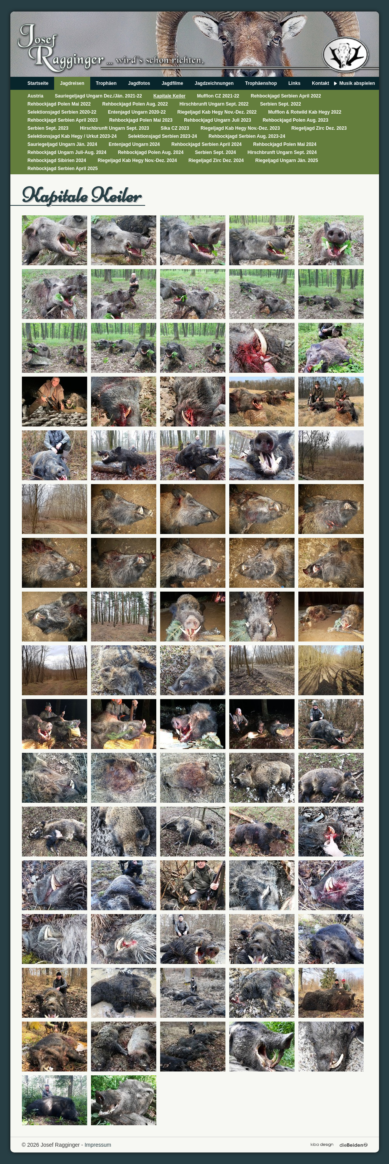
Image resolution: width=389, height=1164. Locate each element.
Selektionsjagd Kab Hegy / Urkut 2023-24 (72, 136)
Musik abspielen (357, 83)
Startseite (38, 83)
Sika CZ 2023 (175, 128)
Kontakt (320, 83)
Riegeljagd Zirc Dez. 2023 (319, 128)
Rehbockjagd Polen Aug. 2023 (295, 120)
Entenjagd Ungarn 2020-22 (137, 112)
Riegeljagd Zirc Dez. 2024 (216, 160)
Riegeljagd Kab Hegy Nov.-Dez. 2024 (137, 160)
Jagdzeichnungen (214, 83)
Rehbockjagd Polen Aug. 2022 (135, 104)
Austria (35, 96)
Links (294, 83)
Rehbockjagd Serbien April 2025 (63, 168)
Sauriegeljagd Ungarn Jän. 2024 (62, 144)
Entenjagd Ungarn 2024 (134, 144)
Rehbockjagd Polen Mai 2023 (140, 120)
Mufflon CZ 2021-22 (218, 96)
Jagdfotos (139, 83)
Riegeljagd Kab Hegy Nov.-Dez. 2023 (240, 128)
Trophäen (106, 83)
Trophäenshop (261, 83)
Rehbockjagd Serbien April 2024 (206, 144)
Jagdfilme (172, 83)
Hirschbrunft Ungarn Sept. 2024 (282, 152)
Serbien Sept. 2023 (48, 128)
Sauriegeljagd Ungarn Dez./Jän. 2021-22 (98, 96)
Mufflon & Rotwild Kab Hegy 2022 (304, 112)
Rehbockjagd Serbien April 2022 (286, 96)
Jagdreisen (72, 83)
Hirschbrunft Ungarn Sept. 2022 (213, 104)
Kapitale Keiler (169, 96)
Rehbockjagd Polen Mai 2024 (284, 144)
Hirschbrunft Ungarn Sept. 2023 (114, 128)
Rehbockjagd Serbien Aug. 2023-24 (247, 136)
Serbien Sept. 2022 (280, 104)
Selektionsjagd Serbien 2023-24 (162, 136)
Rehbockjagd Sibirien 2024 (57, 160)
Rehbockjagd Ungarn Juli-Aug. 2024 (67, 152)
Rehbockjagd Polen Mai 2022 (59, 104)
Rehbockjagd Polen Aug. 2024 (151, 152)
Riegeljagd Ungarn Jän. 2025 (286, 160)
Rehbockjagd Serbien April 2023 (63, 120)
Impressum (97, 1145)
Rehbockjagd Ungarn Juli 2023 (217, 120)
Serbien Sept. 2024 (215, 152)
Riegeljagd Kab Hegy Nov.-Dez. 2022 (217, 112)
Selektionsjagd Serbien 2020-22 (62, 112)
